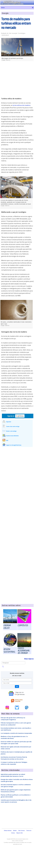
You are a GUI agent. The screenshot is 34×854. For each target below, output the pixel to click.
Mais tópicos (29, 659)
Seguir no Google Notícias (13, 445)
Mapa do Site (19, 833)
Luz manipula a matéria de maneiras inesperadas (16, 733)
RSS (7, 440)
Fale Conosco (21, 830)
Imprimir (8, 422)
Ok (17, 686)
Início (3, 7)
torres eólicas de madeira (21, 105)
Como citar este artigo (12, 426)
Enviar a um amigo (11, 431)
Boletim (15, 830)
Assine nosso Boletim (12, 435)
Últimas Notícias (8, 830)
